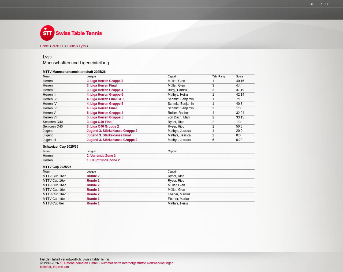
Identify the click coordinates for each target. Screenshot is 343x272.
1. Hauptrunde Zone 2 (103, 160)
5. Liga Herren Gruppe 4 (105, 113)
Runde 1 (93, 180)
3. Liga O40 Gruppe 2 (103, 126)
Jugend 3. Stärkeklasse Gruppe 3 (112, 140)
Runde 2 (93, 176)
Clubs (71, 46)
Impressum (61, 267)
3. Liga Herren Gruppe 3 (105, 81)
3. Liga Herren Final (102, 85)
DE (312, 4)
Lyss (82, 46)
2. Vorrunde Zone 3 (101, 156)
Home (44, 46)
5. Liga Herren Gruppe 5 (105, 117)
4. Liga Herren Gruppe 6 (105, 94)
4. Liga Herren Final (102, 108)
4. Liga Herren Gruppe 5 (105, 104)
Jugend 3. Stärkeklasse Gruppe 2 (112, 131)
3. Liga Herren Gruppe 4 (105, 90)
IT (326, 4)
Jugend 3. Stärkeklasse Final (109, 135)
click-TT (58, 46)
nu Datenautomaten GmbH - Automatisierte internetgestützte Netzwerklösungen (116, 263)
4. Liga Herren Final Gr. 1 (106, 99)
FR (320, 4)
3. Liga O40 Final (99, 122)
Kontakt (45, 267)
